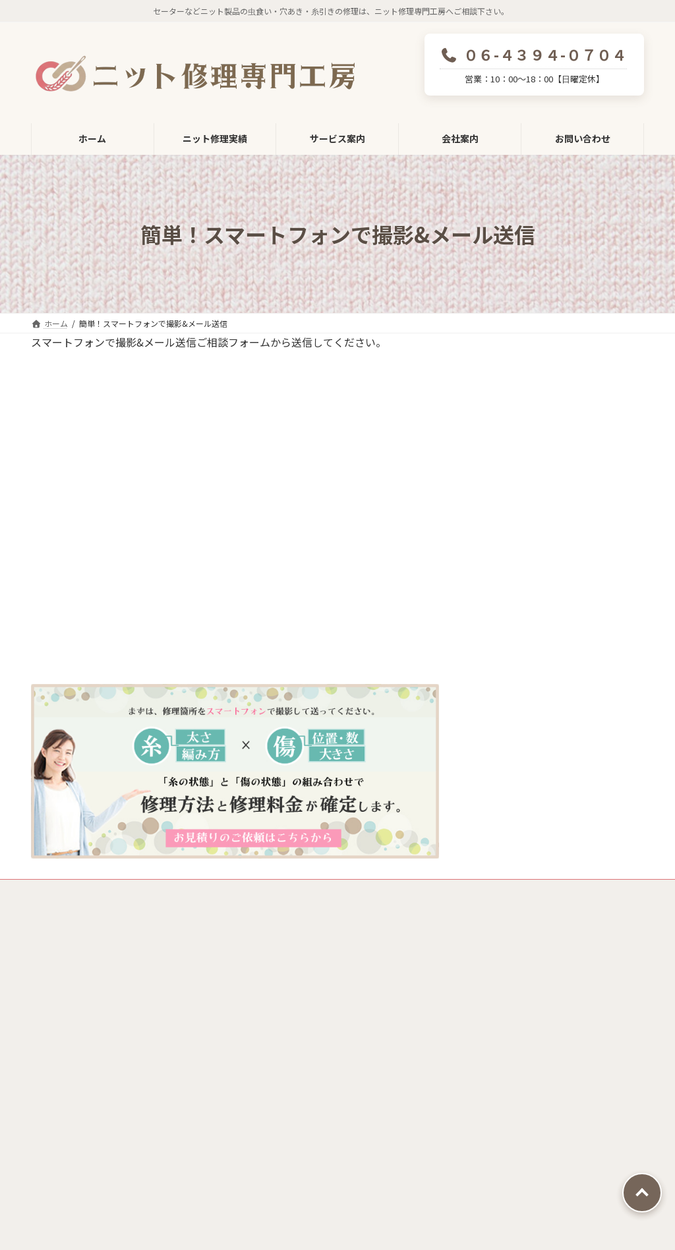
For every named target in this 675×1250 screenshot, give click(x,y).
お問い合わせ (286, 1180)
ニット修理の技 (290, 1009)
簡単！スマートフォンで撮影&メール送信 (551, 1065)
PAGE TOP (642, 1192)
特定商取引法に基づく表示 (196, 891)
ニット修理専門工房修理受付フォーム (336, 979)
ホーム (272, 950)
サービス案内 (497, 950)
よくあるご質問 (501, 1130)
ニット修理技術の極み (304, 1068)
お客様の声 (492, 1160)
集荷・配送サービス (517, 1030)
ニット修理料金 (509, 977)
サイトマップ (294, 891)
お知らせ (487, 1190)
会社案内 (276, 1098)
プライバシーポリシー (83, 891)
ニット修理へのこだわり (309, 1039)
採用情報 (285, 1152)
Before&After (501, 1101)
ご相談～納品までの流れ (526, 1004)
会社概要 (285, 1126)
